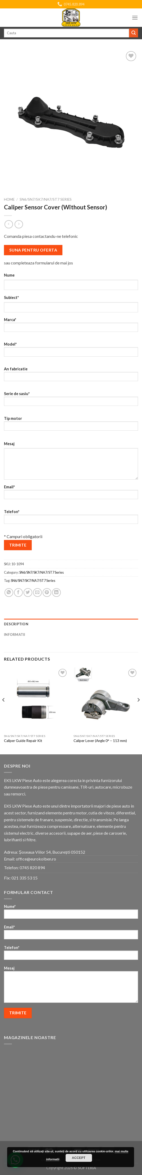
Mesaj (9, 443)
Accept (79, 1158)
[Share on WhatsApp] (8, 592)
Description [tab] (16, 624)
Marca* (71, 326)
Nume (9, 275)
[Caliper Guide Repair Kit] (36, 699)
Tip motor (71, 425)
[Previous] (3, 710)
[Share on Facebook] (18, 592)
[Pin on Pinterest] (47, 592)
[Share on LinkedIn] (56, 592)
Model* (71, 351)
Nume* (71, 913)
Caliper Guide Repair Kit (23, 741)
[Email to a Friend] (37, 592)
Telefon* (71, 518)
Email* (71, 494)
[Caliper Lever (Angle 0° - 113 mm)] (106, 699)
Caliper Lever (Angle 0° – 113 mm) (100, 741)
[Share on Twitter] (28, 592)
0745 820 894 (32, 867)
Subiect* (11, 297)
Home (9, 199)
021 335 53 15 (24, 877)
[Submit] (133, 32)
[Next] (138, 710)
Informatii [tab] (14, 634)
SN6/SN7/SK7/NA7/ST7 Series (46, 199)
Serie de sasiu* (71, 400)
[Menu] (135, 17)
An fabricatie (71, 376)
